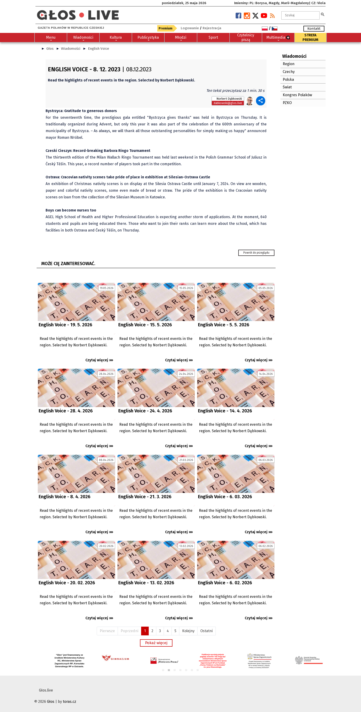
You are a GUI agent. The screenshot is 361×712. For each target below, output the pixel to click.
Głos (50, 48)
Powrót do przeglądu (256, 252)
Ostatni (206, 631)
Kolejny (188, 631)
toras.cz (69, 701)
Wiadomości (70, 48)
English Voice (98, 48)
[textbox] (300, 15)
